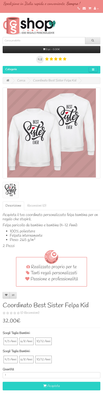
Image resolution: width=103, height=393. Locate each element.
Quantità (8, 369)
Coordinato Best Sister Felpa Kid (54, 80)
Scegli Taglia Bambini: (16, 333)
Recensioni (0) (36, 206)
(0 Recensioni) (29, 313)
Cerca (21, 80)
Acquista (51, 386)
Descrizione (13, 206)
